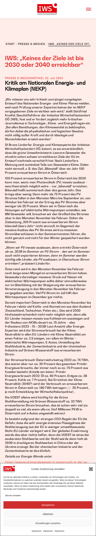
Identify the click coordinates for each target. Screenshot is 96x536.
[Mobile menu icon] (88, 9)
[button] (91, 469)
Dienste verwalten (13, 495)
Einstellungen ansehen (48, 523)
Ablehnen (48, 514)
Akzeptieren (47, 505)
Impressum (36, 531)
